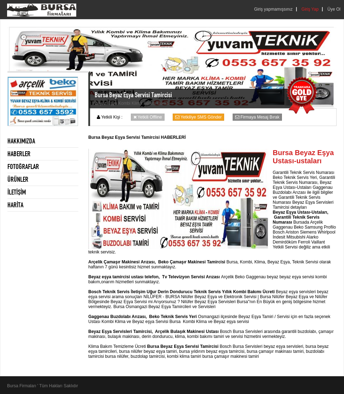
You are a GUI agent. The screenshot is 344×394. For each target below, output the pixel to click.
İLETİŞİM (16, 192)
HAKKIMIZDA (21, 141)
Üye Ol (333, 9)
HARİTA (15, 205)
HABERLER (18, 153)
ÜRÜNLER (17, 179)
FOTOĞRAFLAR (23, 166)
